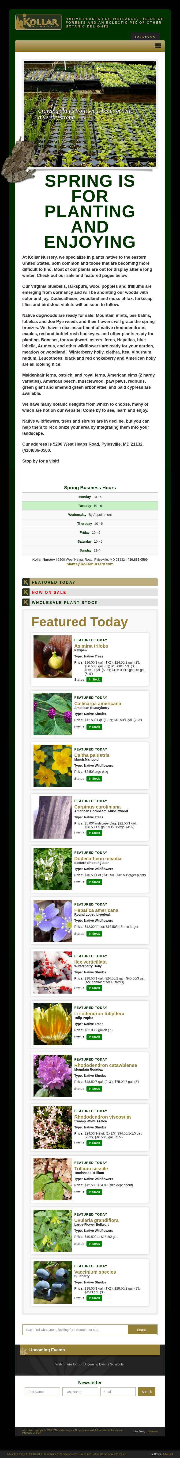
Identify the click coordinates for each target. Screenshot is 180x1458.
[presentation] (90, 1408)
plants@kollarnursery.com (90, 564)
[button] (158, 46)
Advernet (153, 1431)
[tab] (90, 582)
